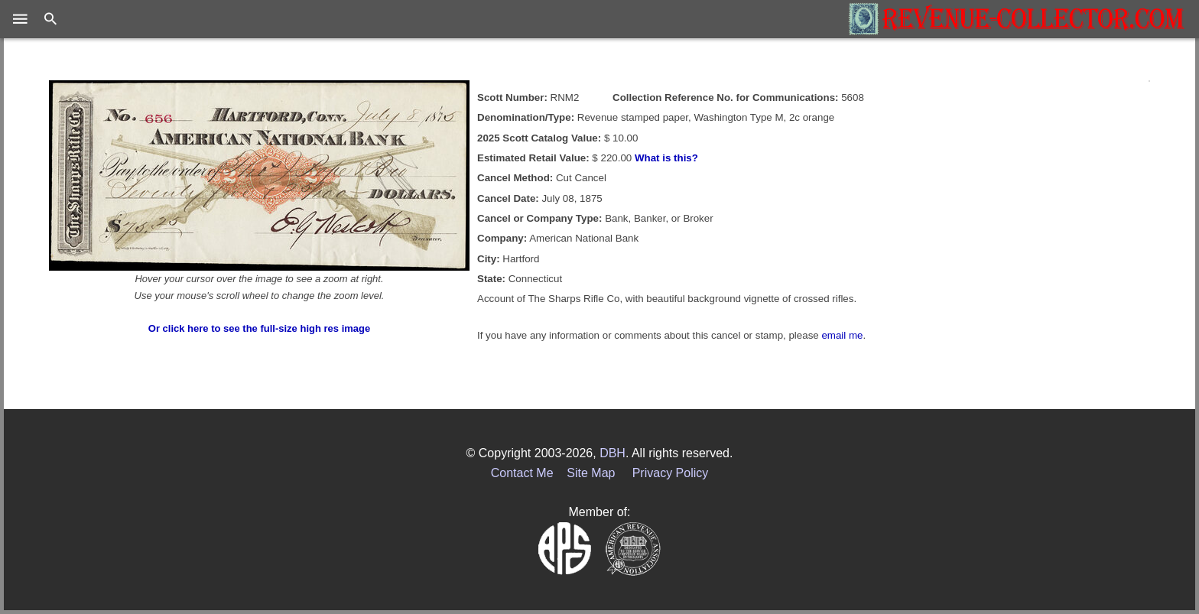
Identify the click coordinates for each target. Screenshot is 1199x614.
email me (842, 335)
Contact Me (522, 472)
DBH (612, 453)
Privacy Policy (670, 472)
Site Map (591, 472)
